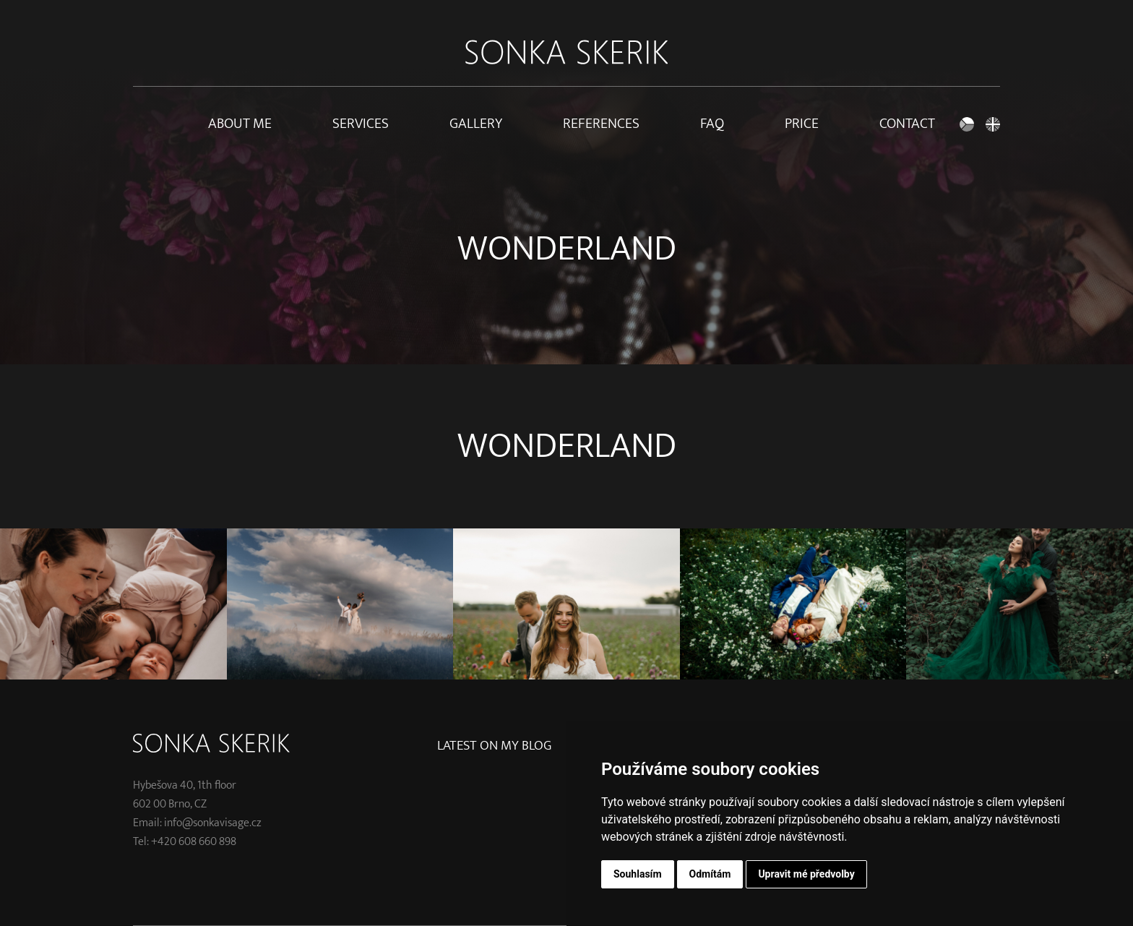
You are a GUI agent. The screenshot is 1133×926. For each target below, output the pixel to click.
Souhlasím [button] (637, 874)
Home (140, 124)
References (601, 124)
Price (802, 124)
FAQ (712, 124)
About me (240, 124)
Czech (967, 124)
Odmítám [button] (710, 874)
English (993, 124)
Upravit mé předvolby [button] (806, 874)
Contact (907, 124)
